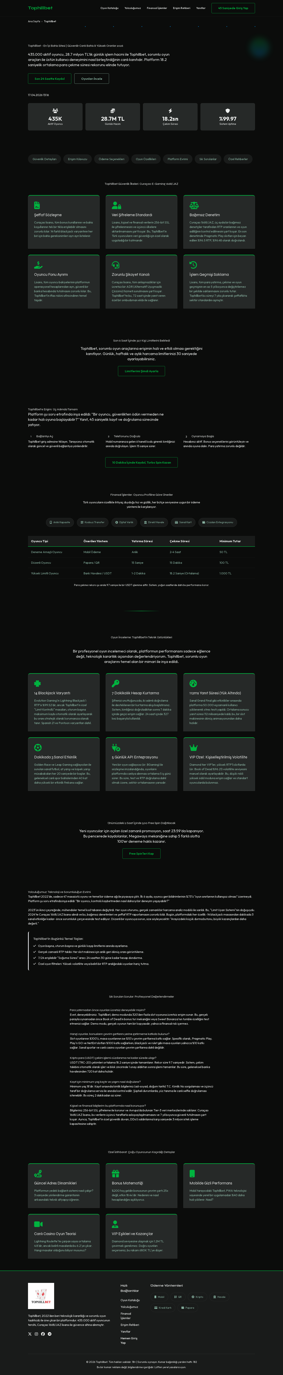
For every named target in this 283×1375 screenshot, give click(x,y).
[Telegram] (49, 1334)
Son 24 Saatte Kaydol (50, 79)
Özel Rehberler (238, 159)
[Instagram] (36, 1334)
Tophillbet (40, 8)
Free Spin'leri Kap (141, 853)
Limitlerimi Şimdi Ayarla (141, 371)
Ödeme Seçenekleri (111, 159)
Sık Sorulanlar (208, 159)
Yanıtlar (201, 8)
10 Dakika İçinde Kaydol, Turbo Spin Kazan (141, 462)
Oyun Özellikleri (146, 159)
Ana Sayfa (34, 21)
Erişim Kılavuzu (77, 159)
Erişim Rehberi (181, 8)
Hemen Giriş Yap (129, 1340)
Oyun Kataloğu (109, 8)
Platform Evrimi (178, 159)
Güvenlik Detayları (44, 159)
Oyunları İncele (91, 79)
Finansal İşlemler (157, 8)
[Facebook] (43, 1334)
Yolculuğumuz (133, 8)
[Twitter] (30, 1334)
